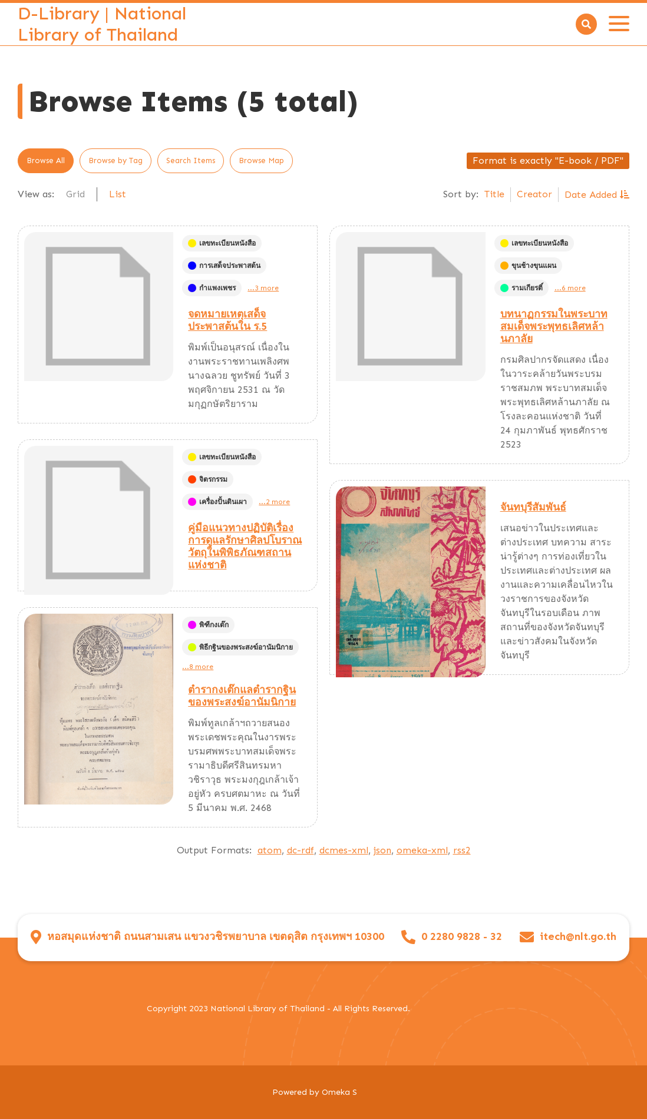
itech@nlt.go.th (578, 937)
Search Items (190, 160)
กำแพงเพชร (212, 288)
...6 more (570, 288)
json (382, 850)
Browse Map (261, 160)
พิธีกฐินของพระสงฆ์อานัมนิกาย (240, 647)
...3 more (263, 288)
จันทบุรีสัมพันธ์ (533, 507)
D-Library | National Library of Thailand (102, 24)
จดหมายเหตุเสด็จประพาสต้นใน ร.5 (227, 320)
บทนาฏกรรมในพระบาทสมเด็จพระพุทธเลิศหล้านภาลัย (554, 326)
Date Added (592, 194)
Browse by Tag (115, 160)
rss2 (462, 850)
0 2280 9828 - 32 (461, 937)
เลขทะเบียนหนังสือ (222, 243)
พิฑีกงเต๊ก (208, 625)
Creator (534, 194)
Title (494, 194)
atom (270, 850)
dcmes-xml (343, 850)
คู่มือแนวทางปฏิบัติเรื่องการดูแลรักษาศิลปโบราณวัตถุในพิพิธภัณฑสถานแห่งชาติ (245, 546)
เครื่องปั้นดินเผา (217, 502)
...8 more (197, 667)
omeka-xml (422, 850)
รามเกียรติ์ (521, 288)
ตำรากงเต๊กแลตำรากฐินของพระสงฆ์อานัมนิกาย (242, 696)
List (117, 194)
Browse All (46, 160)
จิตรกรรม (207, 479)
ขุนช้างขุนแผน (528, 265)
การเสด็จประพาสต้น (224, 265)
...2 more (274, 502)
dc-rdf (300, 850)
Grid (75, 194)
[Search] (586, 24)
